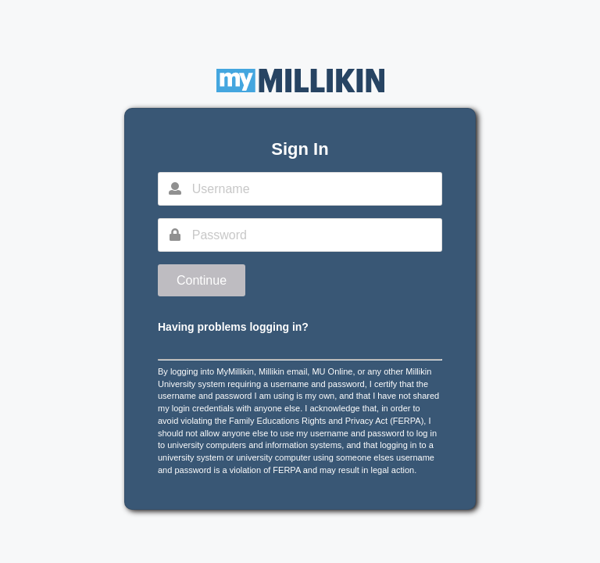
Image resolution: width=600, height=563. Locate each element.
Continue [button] (202, 280)
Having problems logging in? (233, 327)
